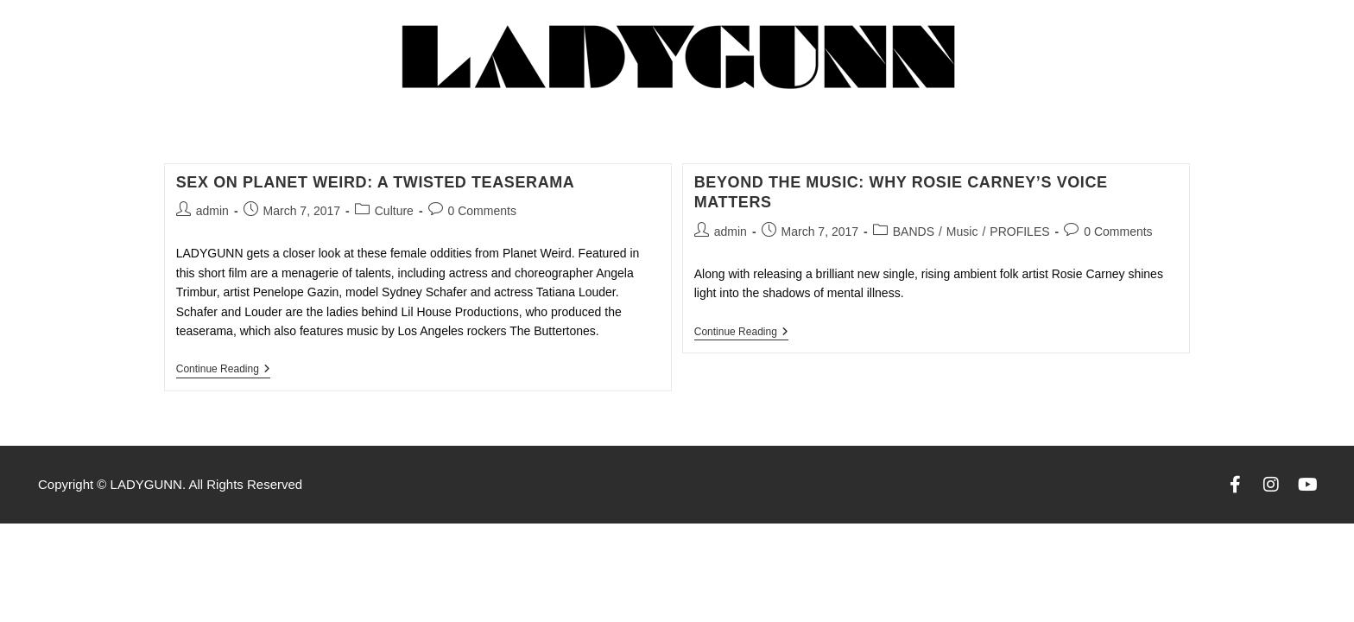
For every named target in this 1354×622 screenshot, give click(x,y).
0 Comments (482, 211)
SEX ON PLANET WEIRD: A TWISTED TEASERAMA (375, 182)
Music (962, 231)
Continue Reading (223, 369)
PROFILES (1019, 231)
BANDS (913, 231)
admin (212, 211)
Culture (394, 211)
